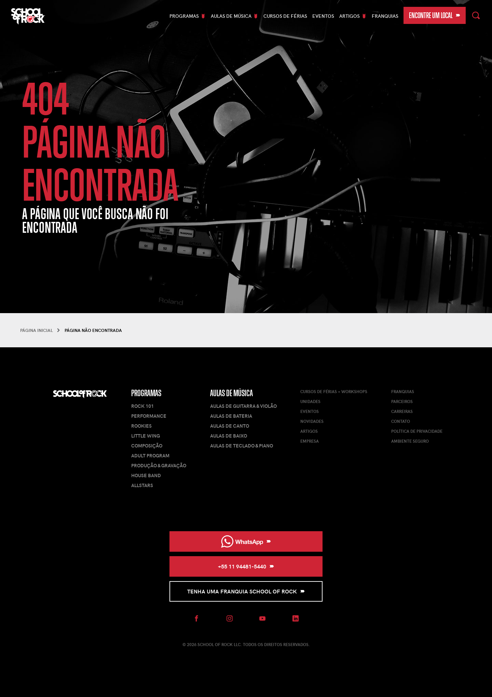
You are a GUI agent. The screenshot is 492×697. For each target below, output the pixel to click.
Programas (146, 393)
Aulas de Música (231, 393)
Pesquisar (476, 14)
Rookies (141, 426)
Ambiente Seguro (410, 441)
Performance (148, 416)
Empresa (309, 441)
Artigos (309, 431)
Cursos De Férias (285, 16)
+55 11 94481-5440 (246, 566)
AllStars (142, 485)
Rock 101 (142, 406)
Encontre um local (434, 15)
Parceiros (402, 401)
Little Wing (145, 435)
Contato (400, 421)
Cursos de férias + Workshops (333, 391)
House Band (146, 475)
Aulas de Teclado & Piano (241, 445)
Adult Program (150, 455)
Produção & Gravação (158, 465)
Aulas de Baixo (228, 435)
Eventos (323, 16)
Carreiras (402, 411)
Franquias (385, 16)
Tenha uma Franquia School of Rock (246, 591)
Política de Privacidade (416, 431)
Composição (146, 445)
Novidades (312, 421)
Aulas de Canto (229, 426)
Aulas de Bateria (231, 416)
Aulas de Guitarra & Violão (243, 406)
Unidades (310, 401)
